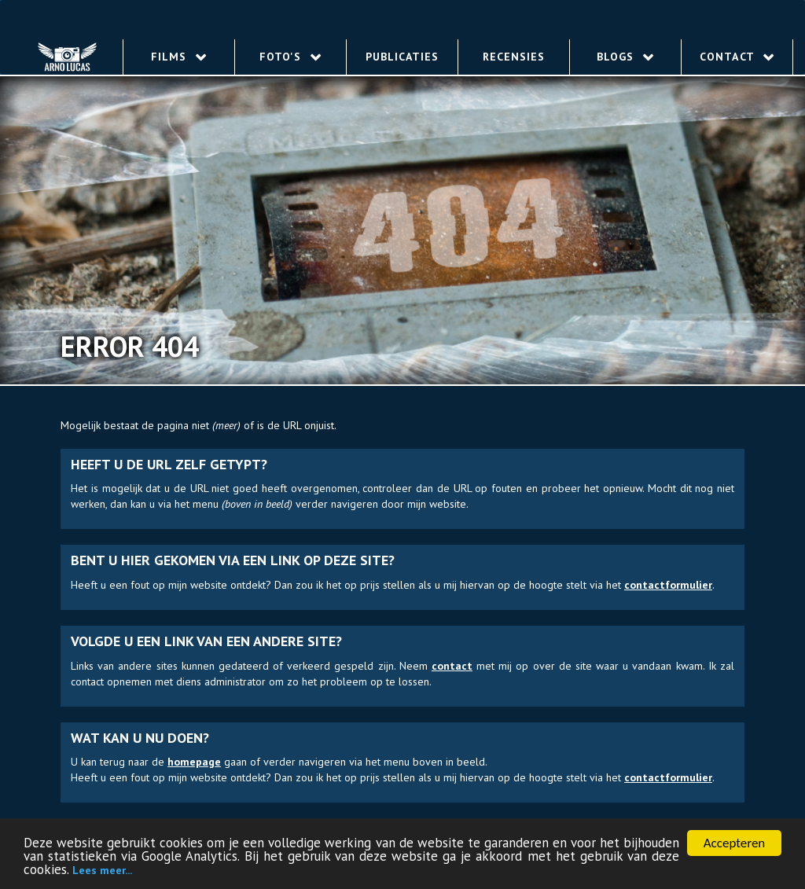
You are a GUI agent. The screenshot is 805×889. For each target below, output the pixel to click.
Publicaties (402, 57)
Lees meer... (102, 872)
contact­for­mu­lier (668, 585)
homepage (194, 762)
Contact (737, 57)
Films (179, 57)
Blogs (625, 57)
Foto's (290, 57)
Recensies (514, 57)
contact (452, 666)
